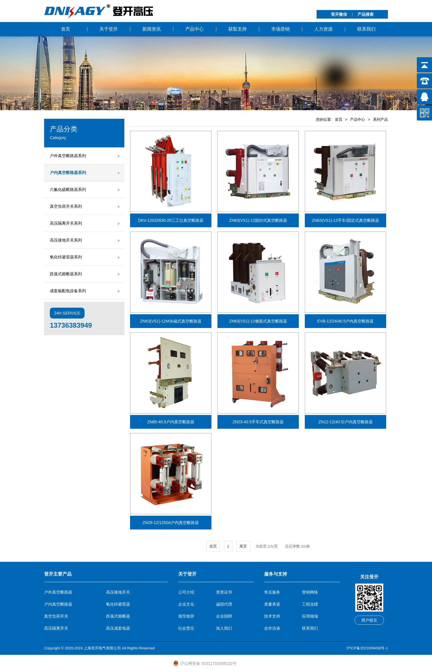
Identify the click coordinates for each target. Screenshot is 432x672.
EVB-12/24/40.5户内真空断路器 (345, 321)
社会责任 (186, 628)
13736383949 (71, 325)
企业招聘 (224, 616)
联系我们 (366, 29)
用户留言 (369, 620)
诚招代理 (224, 604)
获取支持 (237, 29)
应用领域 (310, 616)
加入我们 (224, 628)
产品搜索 (366, 14)
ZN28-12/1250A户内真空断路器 (171, 522)
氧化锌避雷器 (118, 604)
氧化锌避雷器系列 (66, 257)
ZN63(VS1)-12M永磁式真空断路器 (170, 321)
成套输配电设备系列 (68, 290)
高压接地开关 (118, 592)
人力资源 (323, 29)
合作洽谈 (272, 628)
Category (58, 137)
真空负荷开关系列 (66, 206)
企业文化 (186, 604)
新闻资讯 (151, 29)
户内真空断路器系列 (68, 172)
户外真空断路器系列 (68, 155)
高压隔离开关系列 (66, 223)
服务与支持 (275, 574)
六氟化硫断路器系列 (68, 189)
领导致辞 (186, 616)
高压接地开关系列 (66, 240)
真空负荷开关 (56, 616)
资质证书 (224, 592)
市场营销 (280, 29)
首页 (65, 29)
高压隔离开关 (56, 628)
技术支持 (272, 616)
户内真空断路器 (58, 604)
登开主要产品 (58, 574)
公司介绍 (186, 592)
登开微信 (339, 14)
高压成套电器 (118, 628)
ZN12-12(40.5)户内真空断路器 (345, 422)
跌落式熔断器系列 (66, 274)
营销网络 (310, 592)
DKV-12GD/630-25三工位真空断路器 (171, 220)
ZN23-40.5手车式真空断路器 (258, 422)
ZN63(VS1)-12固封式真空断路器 (258, 220)
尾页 (243, 546)
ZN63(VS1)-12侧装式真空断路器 (258, 321)
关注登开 (369, 576)
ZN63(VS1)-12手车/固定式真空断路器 (345, 220)
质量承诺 (272, 604)
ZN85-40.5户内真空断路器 (170, 422)
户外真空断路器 (58, 592)
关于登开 (108, 29)
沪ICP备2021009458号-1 (367, 648)
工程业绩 (310, 604)
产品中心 (194, 29)
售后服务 (272, 592)
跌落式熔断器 (118, 616)
